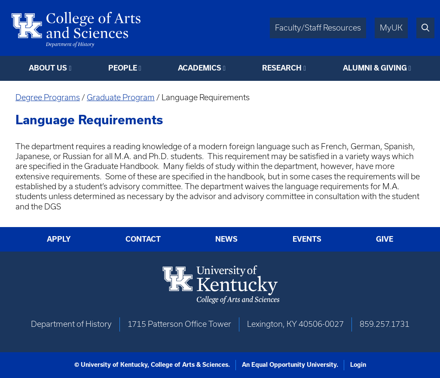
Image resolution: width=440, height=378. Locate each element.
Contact (143, 239)
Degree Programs (47, 97)
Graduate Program (121, 97)
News (226, 239)
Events (307, 239)
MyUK (391, 27)
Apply (59, 239)
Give (384, 239)
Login (358, 364)
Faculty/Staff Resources (318, 27)
